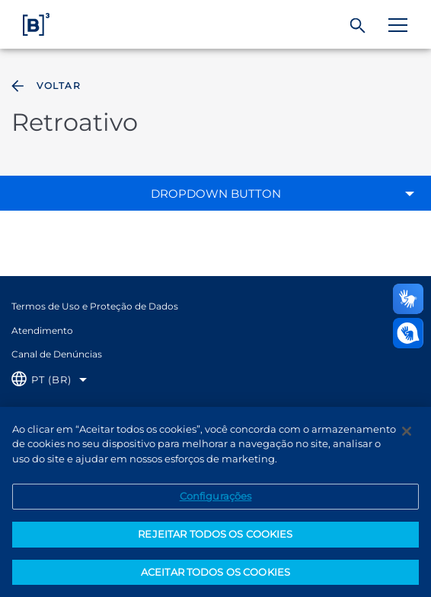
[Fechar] (406, 438)
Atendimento (42, 330)
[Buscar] (358, 26)
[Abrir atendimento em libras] (408, 333)
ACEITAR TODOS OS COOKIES (215, 579)
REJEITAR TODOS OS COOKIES (215, 541)
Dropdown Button (216, 193)
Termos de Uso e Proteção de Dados (94, 306)
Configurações (216, 503)
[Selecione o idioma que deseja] (49, 380)
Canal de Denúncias (56, 354)
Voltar (44, 86)
